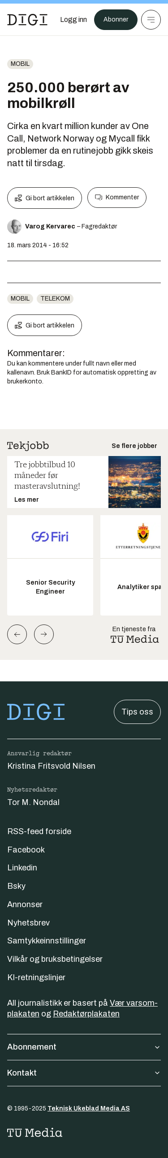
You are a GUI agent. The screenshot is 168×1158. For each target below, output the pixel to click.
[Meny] (151, 20)
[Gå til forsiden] (27, 20)
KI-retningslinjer (36, 977)
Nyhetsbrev (28, 922)
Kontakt (84, 1072)
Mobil (20, 63)
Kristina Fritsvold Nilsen (51, 766)
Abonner (115, 19)
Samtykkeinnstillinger (46, 940)
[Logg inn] (73, 19)
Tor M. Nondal (33, 802)
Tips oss (137, 711)
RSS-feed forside (39, 831)
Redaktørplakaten (86, 1013)
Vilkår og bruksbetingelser (55, 959)
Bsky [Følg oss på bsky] (16, 886)
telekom (55, 298)
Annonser (25, 904)
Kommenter (117, 197)
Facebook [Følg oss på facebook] (26, 849)
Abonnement (84, 1046)
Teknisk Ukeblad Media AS (88, 1108)
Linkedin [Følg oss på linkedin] (22, 867)
